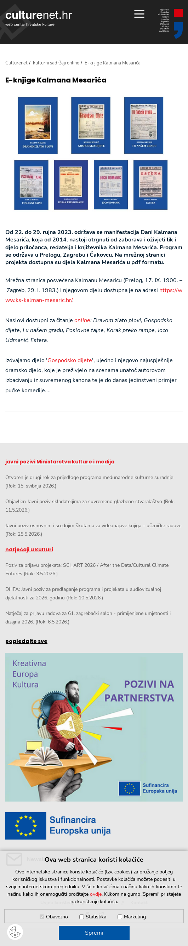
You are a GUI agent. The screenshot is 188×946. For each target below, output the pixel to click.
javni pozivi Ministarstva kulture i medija (59, 461)
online (82, 320)
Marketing (135, 916)
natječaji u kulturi (29, 549)
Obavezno (57, 916)
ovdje (96, 894)
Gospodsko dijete (69, 360)
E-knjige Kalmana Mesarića (56, 80)
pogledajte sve (26, 641)
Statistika (96, 916)
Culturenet (16, 63)
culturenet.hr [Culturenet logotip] (38, 18)
